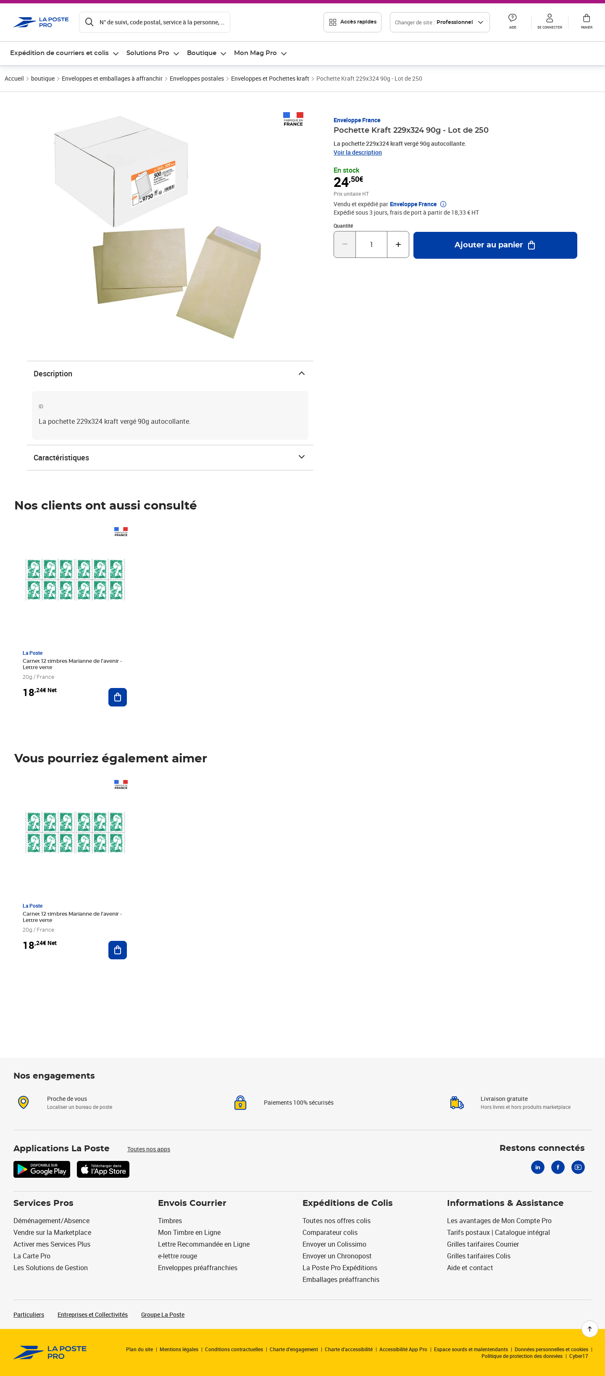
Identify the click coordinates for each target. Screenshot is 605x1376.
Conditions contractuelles (234, 1349)
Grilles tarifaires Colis (478, 1255)
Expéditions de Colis (347, 1203)
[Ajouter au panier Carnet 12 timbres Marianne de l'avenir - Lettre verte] (118, 697)
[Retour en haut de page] (589, 1329)
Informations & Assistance (505, 1203)
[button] (512, 22)
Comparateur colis (330, 1232)
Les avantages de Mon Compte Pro (499, 1220)
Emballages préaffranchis (340, 1279)
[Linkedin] (537, 1167)
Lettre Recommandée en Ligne (204, 1244)
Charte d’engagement (294, 1349)
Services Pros (43, 1203)
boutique (43, 78)
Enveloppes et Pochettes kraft (270, 78)
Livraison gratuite (504, 1099)
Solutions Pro (147, 53)
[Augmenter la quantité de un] (398, 244)
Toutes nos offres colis (336, 1220)
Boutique (201, 53)
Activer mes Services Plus (51, 1244)
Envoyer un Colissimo (334, 1244)
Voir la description (358, 152)
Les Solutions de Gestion (50, 1267)
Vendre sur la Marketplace (52, 1232)
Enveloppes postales (197, 78)
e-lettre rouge (177, 1255)
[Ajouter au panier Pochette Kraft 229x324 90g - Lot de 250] (495, 245)
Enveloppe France (357, 120)
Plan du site (139, 1349)
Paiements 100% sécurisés (299, 1102)
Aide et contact (470, 1267)
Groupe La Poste (162, 1314)
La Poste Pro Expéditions (339, 1267)
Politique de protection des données (522, 1355)
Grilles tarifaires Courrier (483, 1244)
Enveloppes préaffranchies (197, 1267)
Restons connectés (542, 1148)
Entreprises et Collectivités (93, 1314)
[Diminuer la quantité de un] (344, 244)
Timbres (170, 1220)
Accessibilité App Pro (403, 1349)
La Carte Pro (31, 1255)
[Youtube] (578, 1167)
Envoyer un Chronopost (337, 1255)
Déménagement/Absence (51, 1220)
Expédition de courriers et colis (59, 53)
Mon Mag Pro (255, 53)
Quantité (343, 225)
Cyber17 (578, 1355)
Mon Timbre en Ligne (189, 1232)
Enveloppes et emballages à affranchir (112, 78)
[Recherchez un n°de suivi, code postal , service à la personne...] (154, 22)
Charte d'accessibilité (349, 1349)
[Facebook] (558, 1167)
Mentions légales (179, 1349)
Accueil (14, 78)
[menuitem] (65, 53)
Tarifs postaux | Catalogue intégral (498, 1232)
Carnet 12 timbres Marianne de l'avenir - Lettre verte (72, 664)
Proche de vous (67, 1099)
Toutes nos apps (148, 1149)
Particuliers (28, 1314)
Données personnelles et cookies (551, 1349)
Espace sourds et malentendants (471, 1349)
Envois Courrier (192, 1203)
